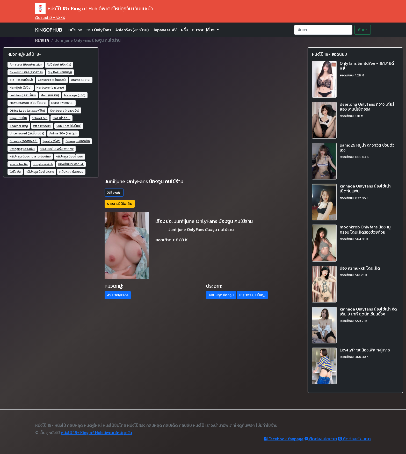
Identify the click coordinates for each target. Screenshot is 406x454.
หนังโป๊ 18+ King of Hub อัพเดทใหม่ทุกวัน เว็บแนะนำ (94, 8)
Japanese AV (165, 30)
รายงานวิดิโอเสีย (119, 203)
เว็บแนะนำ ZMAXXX (50, 17)
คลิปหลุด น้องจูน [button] (221, 295)
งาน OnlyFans (98, 30)
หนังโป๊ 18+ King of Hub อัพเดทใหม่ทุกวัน (96, 432)
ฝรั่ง (184, 30)
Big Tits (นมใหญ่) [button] (252, 295)
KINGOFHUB (48, 30)
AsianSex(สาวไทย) (132, 30)
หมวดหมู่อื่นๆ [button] (204, 30)
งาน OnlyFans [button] (117, 295)
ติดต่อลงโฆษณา (320, 439)
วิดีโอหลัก (114, 192)
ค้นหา (362, 30)
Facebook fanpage (283, 439)
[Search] (323, 30)
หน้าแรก (75, 30)
